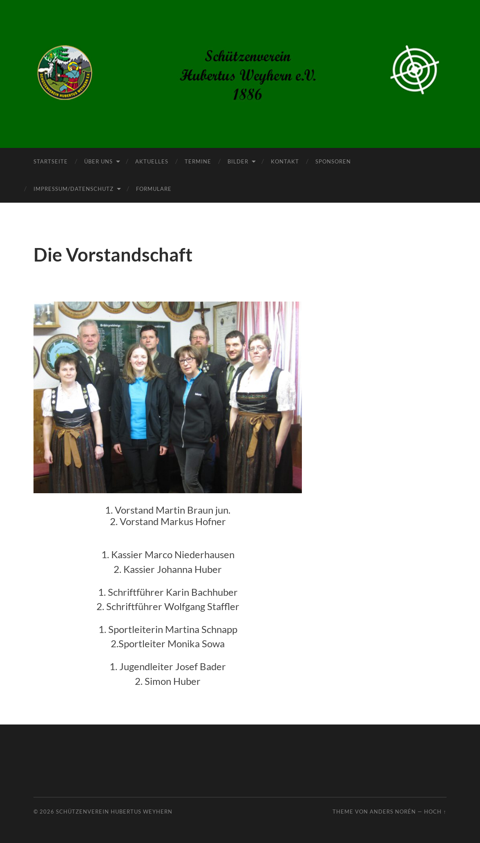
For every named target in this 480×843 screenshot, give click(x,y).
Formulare (154, 189)
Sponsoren (333, 161)
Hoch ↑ (435, 811)
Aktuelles (151, 161)
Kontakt (285, 161)
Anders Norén (393, 811)
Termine (198, 161)
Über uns (98, 161)
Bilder (238, 161)
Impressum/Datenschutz (73, 189)
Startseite (50, 161)
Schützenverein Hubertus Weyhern (114, 811)
